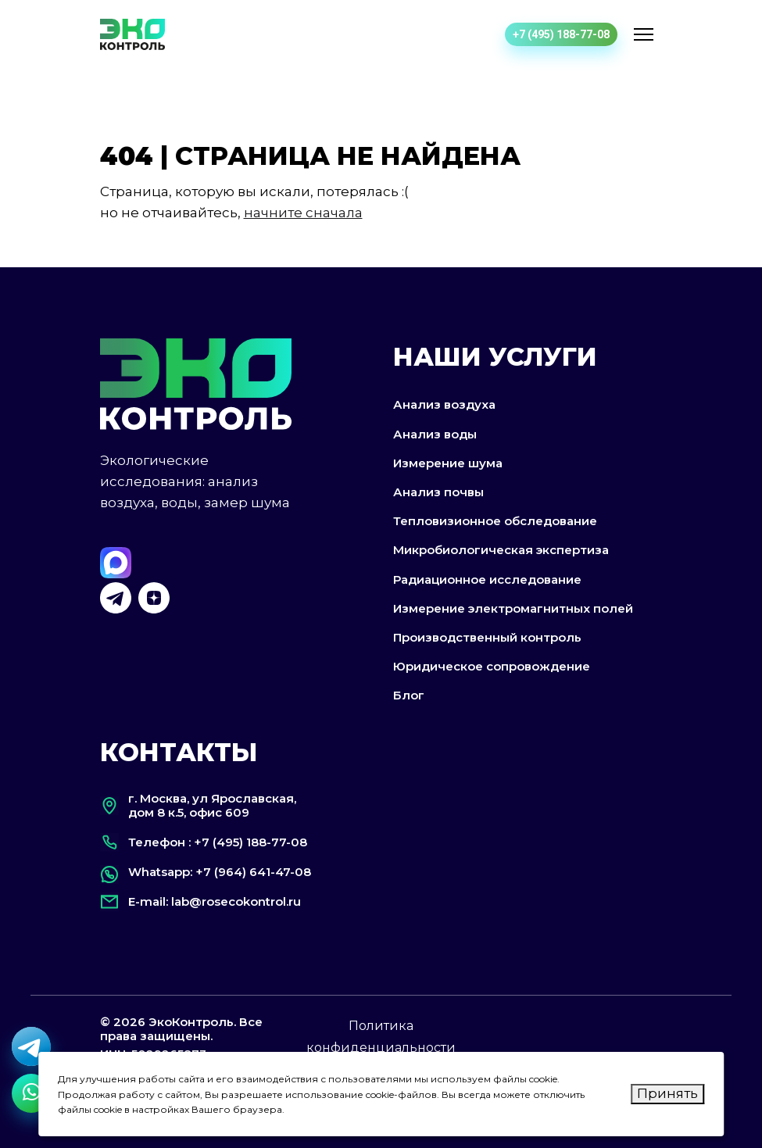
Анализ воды (435, 434)
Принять (667, 1093)
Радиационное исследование (487, 579)
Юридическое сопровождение (491, 666)
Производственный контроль (487, 637)
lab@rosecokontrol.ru (236, 901)
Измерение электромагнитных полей (513, 608)
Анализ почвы (438, 492)
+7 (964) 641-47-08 (253, 871)
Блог (408, 695)
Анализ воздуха (444, 404)
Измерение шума (448, 463)
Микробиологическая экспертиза (501, 549)
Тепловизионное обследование (495, 520)
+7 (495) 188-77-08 (561, 34)
